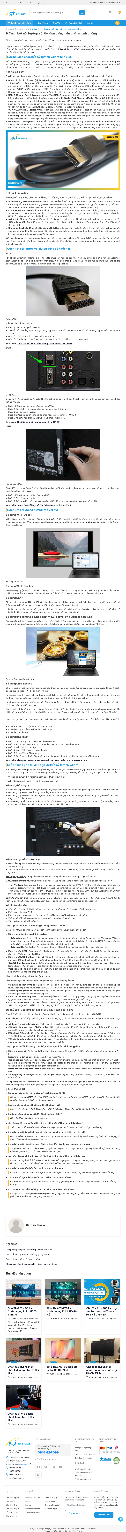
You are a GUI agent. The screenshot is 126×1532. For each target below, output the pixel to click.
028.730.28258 (16, 1472)
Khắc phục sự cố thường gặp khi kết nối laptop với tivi (31, 1264)
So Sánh (91, 23)
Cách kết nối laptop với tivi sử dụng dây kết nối (28, 1254)
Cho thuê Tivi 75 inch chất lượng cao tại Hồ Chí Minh (23, 1368)
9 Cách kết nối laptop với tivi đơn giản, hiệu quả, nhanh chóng (57, 29)
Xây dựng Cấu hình (73, 23)
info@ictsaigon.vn (16, 1475)
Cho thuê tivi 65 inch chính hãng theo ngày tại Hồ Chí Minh (101, 1368)
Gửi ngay (75, 1510)
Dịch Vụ (56, 23)
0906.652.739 (15, 1468)
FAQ (29, 3)
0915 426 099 (48, 1449)
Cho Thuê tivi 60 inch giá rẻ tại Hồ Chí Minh (62, 1366)
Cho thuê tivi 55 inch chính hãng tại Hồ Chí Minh (21, 1414)
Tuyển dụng (40, 3)
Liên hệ (19, 3)
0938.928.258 (15, 1465)
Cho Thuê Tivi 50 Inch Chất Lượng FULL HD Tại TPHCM (23, 1310)
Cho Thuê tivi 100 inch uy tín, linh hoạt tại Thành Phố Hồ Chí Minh (101, 1310)
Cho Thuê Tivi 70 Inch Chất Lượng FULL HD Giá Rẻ (62, 1310)
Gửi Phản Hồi (103, 1512)
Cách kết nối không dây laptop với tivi (24, 1259)
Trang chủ (10, 29)
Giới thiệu (43, 23)
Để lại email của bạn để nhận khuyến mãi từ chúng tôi (77, 1495)
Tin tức (8, 3)
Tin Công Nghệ (23, 29)
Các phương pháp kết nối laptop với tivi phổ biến (29, 1249)
